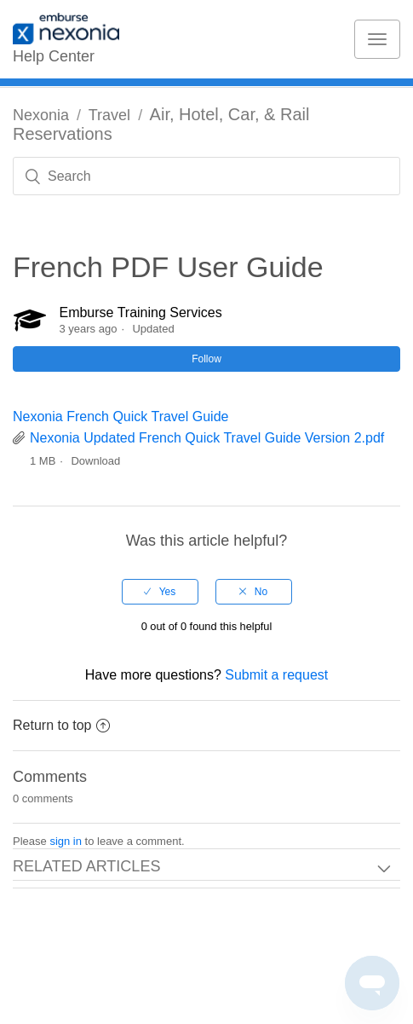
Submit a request (276, 675)
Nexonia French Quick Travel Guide (120, 416)
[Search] (206, 176)
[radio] (160, 592)
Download (95, 460)
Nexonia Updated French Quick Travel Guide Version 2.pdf (207, 438)
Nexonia (41, 115)
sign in (65, 841)
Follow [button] (206, 359)
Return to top (61, 725)
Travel (109, 115)
